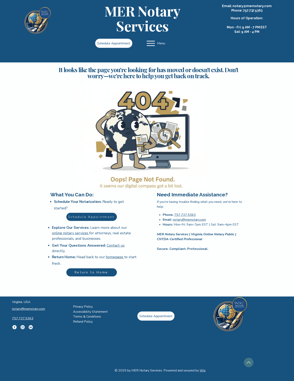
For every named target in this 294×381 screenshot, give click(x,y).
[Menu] (155, 43)
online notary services (70, 233)
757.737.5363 (252, 10)
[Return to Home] (91, 272)
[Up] (248, 362)
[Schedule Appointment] (113, 43)
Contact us (116, 245)
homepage (115, 257)
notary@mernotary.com (252, 6)
